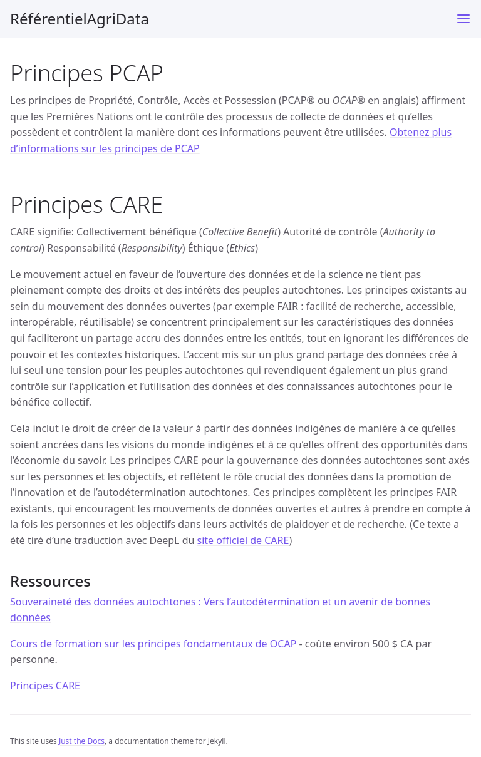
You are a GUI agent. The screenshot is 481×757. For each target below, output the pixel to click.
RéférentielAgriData (79, 18)
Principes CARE (45, 686)
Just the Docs (82, 741)
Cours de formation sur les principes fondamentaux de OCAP (153, 644)
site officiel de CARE (243, 540)
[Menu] (463, 19)
